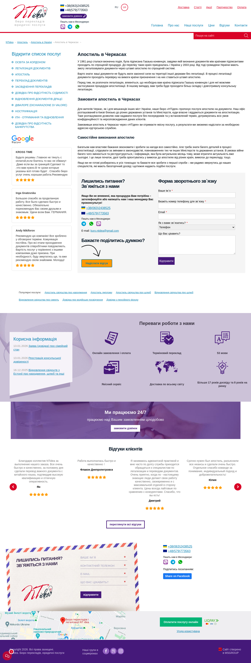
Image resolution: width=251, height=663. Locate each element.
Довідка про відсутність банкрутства (33, 125)
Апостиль (22, 74)
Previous (13, 487)
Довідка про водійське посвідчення (83, 299)
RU (116, 7)
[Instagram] (121, 651)
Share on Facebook (177, 576)
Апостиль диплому (101, 292)
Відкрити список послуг (36, 54)
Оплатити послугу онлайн (181, 622)
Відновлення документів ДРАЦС (39, 99)
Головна (157, 25)
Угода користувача (188, 631)
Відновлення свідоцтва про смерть (39, 299)
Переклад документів (31, 80)
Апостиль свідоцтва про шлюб (133, 292)
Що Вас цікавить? (169, 233)
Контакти (241, 25)
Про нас (173, 25)
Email (162, 212)
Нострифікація (26, 111)
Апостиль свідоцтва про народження (66, 292)
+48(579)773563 (76, 10)
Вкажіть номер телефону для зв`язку (182, 201)
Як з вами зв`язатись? (173, 222)
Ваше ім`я (165, 190)
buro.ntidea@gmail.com (105, 230)
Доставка (183, 7)
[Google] (113, 651)
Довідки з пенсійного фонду (122, 299)
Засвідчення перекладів (33, 86)
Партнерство (225, 7)
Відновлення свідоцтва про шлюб (174, 292)
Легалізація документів (32, 68)
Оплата (241, 7)
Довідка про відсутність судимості (41, 92)
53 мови (222, 353)
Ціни (211, 25)
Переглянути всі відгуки (125, 524)
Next (237, 487)
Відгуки (224, 25)
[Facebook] (106, 651)
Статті (198, 7)
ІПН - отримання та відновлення (39, 117)
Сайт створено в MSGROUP (232, 651)
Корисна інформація (35, 339)
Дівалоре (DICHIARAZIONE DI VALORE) (41, 105)
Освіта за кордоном (30, 62)
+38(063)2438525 (77, 5)
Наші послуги (193, 25)
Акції (209, 7)
